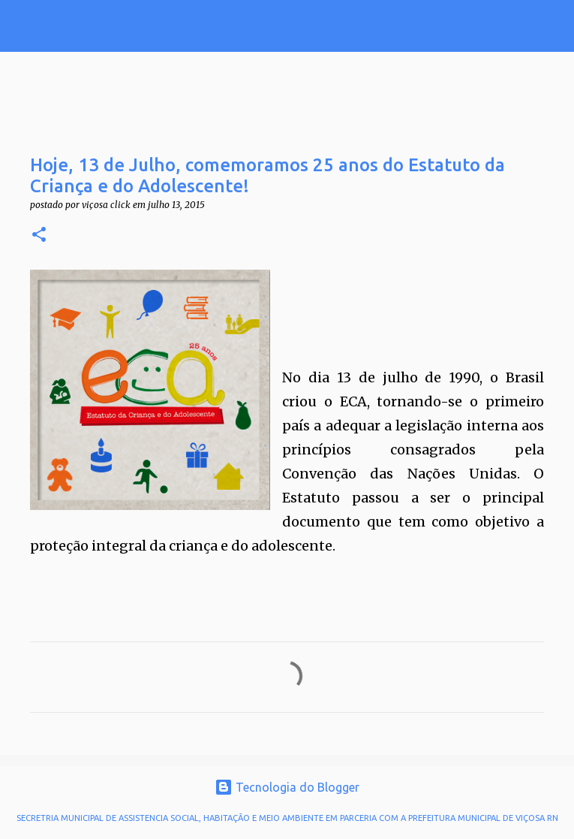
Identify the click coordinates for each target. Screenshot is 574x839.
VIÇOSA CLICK (121, 25)
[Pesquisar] (222, 26)
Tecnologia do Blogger (287, 787)
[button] (39, 235)
